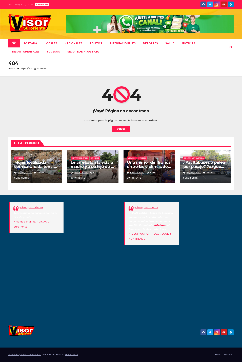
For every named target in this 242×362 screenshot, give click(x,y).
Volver (121, 128)
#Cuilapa (160, 225)
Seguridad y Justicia (83, 51)
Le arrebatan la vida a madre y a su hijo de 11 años (92, 166)
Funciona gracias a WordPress (24, 354)
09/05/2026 (25, 172)
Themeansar (71, 354)
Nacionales (73, 43)
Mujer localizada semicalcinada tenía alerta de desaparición (36, 166)
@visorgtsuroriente (30, 207)
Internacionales (123, 43)
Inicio (11, 68)
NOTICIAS (188, 43)
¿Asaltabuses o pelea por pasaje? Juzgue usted (204, 166)
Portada (30, 43)
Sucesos (53, 51)
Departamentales (26, 51)
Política (96, 43)
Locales (51, 43)
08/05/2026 (137, 172)
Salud (170, 43)
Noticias (228, 354)
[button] (231, 47)
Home (218, 354)
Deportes (150, 43)
